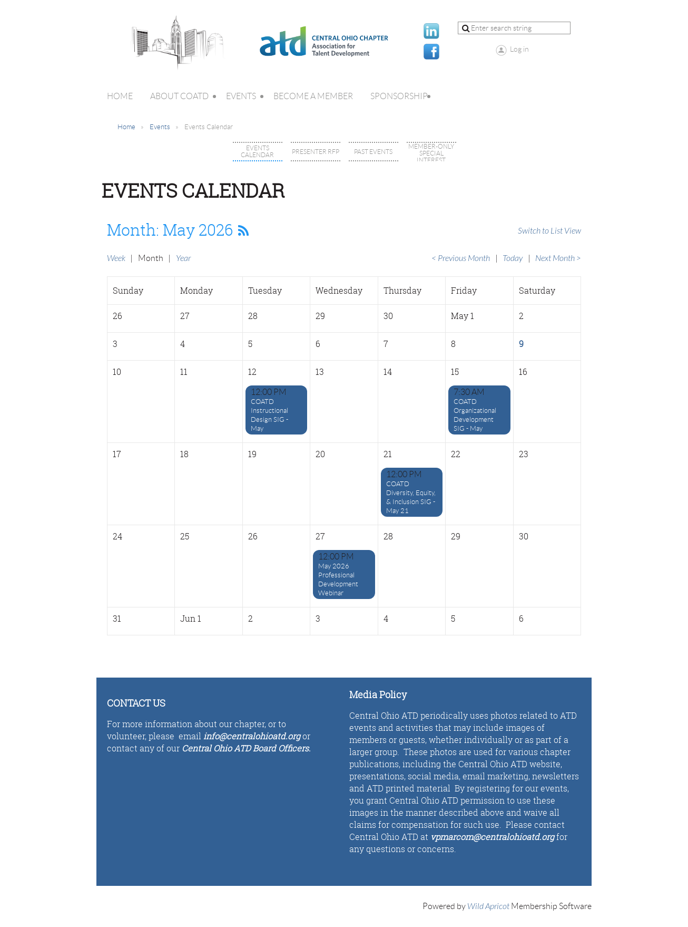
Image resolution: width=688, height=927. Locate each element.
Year (183, 258)
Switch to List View (549, 231)
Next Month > (558, 258)
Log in (519, 49)
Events (160, 127)
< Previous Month (460, 258)
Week (116, 258)
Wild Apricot (488, 906)
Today (513, 258)
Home (126, 127)
